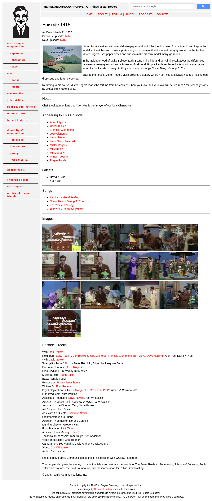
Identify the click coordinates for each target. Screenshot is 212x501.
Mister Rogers (58, 145)
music (11, 73)
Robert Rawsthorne (68, 382)
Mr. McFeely (57, 152)
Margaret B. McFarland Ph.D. (92, 390)
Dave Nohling (155, 355)
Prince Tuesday (59, 156)
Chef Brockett (58, 125)
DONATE (162, 14)
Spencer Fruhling (103, 489)
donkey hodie (16, 170)
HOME (89, 14)
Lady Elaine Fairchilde (63, 141)
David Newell (56, 359)
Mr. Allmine (56, 148)
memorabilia (15, 93)
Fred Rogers (55, 351)
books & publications (21, 107)
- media (13, 86)
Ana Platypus (58, 122)
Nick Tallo (67, 428)
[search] (162, 6)
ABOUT (102, 14)
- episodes (15, 53)
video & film (15, 100)
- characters (16, 60)
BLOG (130, 14)
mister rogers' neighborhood (16, 45)
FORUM (117, 14)
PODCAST (145, 14)
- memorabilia (17, 160)
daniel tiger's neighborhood (16, 132)
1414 (68, 36)
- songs (13, 80)
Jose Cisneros (58, 133)
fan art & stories (18, 120)
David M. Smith (78, 413)
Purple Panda (58, 160)
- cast (12, 66)
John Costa (67, 374)
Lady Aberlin (57, 137)
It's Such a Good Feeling (64, 197)
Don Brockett (80, 355)
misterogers (15, 186)
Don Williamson (60, 447)
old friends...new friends (18, 195)
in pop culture (16, 113)
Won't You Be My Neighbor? (66, 208)
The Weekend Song (62, 205)
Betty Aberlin (63, 355)
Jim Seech (79, 432)
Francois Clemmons (62, 129)
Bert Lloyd (139, 355)
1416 (63, 39)
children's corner (18, 180)
